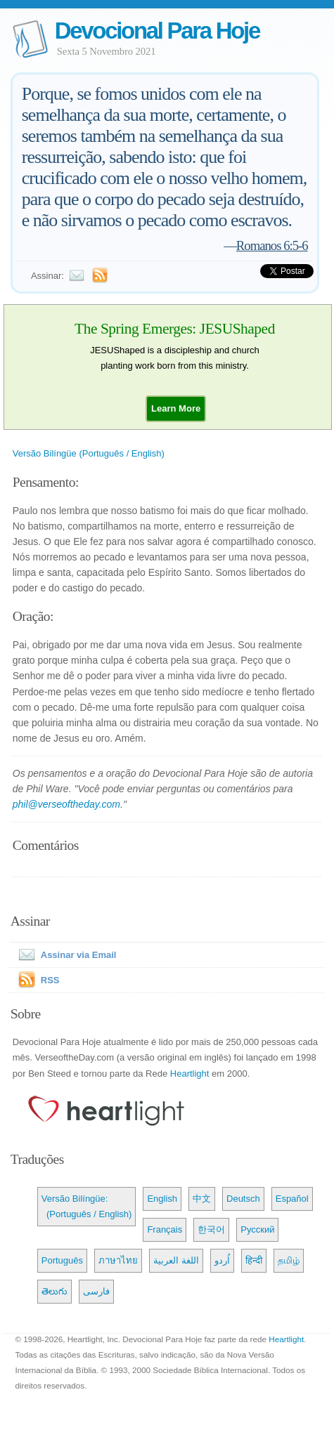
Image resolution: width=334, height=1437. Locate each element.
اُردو (222, 1260)
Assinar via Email (65, 955)
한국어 (211, 1229)
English (162, 1198)
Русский (257, 1229)
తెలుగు (54, 1291)
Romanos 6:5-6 (272, 245)
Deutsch (243, 1198)
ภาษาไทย (118, 1260)
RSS (50, 980)
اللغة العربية (176, 1260)
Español (292, 1198)
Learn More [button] (175, 408)
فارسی (96, 1291)
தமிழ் (289, 1260)
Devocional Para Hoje (157, 31)
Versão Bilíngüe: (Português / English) (86, 1206)
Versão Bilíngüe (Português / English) (89, 453)
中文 (202, 1198)
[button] (176, 408)
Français (164, 1229)
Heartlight (190, 1073)
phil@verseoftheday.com (66, 804)
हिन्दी (253, 1260)
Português (62, 1260)
